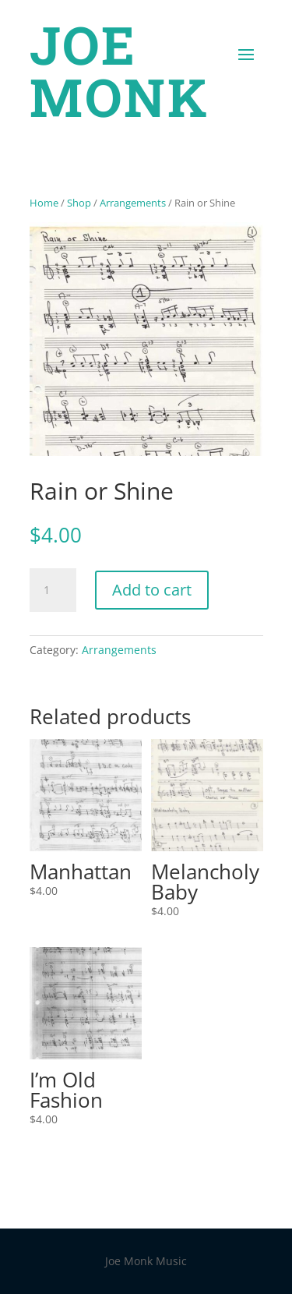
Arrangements (133, 203)
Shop (79, 203)
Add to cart (152, 589)
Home (44, 203)
